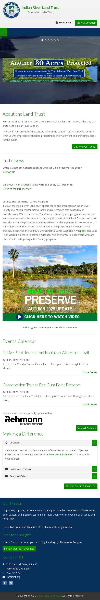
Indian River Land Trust (49, 595)
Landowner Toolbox (18, 469)
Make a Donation (86, 22)
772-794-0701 (14, 572)
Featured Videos (16, 476)
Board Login (64, 22)
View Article (9, 171)
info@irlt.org (13, 576)
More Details (90, 372)
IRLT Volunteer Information (58, 454)
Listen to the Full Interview (17, 188)
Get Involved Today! (85, 146)
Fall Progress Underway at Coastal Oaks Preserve (50, 287)
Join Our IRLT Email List (81, 486)
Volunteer (12, 442)
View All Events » (87, 428)
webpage (81, 230)
